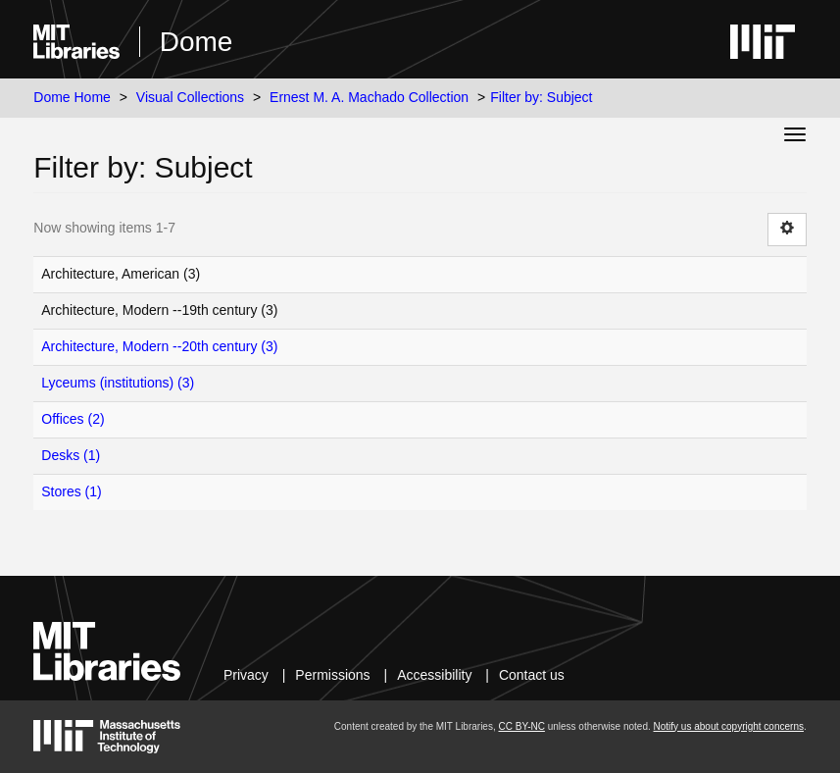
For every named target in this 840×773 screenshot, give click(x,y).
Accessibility (434, 675)
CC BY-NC (521, 726)
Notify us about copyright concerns (729, 726)
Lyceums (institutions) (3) (117, 382)
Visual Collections (190, 97)
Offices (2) (72, 419)
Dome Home (72, 97)
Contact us (532, 675)
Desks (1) (70, 455)
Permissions (332, 675)
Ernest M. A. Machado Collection (369, 97)
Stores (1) (71, 491)
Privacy (246, 675)
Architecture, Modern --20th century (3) (159, 346)
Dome (196, 41)
